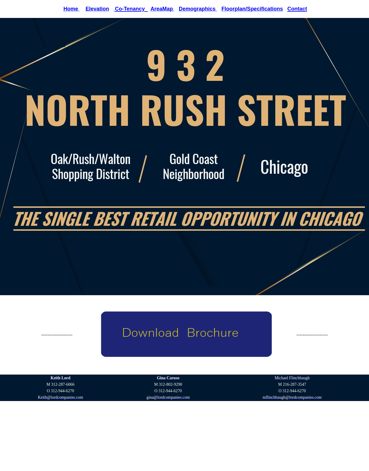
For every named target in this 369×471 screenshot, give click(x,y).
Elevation (97, 9)
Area (156, 9)
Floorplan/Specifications (252, 9)
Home (72, 9)
